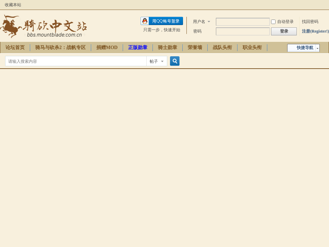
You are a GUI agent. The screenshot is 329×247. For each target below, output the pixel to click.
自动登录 (282, 21)
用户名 (199, 21)
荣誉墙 (195, 47)
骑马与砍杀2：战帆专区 (60, 47)
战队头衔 (222, 47)
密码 (197, 31)
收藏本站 (13, 4)
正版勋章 (137, 47)
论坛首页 (15, 47)
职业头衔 (252, 47)
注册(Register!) (315, 31)
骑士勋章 (167, 47)
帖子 (154, 61)
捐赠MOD (107, 47)
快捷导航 (305, 47)
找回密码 (310, 21)
